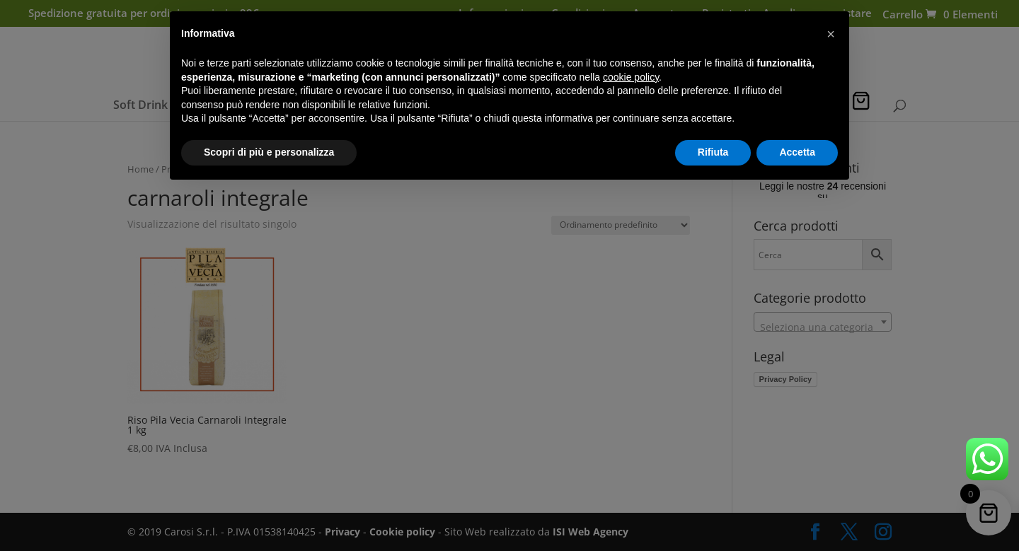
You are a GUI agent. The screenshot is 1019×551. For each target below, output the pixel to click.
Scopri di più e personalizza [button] (269, 152)
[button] (830, 34)
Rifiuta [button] (713, 152)
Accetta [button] (797, 152)
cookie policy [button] (631, 77)
